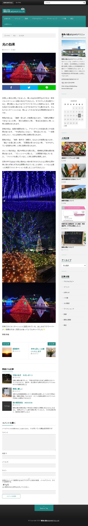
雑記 (71, 18)
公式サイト (8, 24)
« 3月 (65, 126)
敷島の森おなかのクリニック (50, 520)
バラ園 (64, 18)
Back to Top (44, 508)
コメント (5, 432)
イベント (17, 18)
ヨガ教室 (67, 303)
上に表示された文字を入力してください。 (16, 487)
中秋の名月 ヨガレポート (23, 375)
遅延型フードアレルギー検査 (70, 158)
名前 (4, 453)
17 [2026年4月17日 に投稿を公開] (79, 115)
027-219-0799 (69, 83)
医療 (26, 18)
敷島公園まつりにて (68, 247)
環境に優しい (18, 389)
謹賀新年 (16, 349)
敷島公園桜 (67, 320)
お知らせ (7, 18)
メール (5, 462)
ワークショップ (52, 18)
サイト (4, 470)
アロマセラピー (37, 18)
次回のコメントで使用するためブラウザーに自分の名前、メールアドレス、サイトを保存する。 (28, 481)
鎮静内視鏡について (68, 200)
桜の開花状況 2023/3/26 (22, 403)
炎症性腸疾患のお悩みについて (71, 179)
